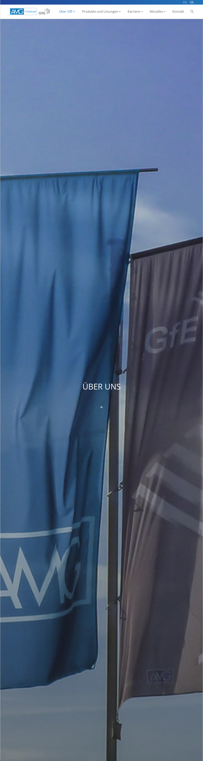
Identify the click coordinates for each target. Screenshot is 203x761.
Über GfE (66, 11)
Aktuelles (156, 11)
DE (192, 2)
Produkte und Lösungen (100, 11)
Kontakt (178, 11)
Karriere (134, 11)
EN (185, 2)
